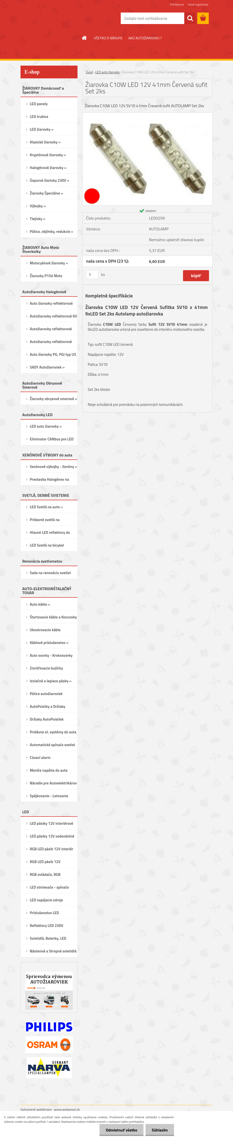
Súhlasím (160, 1130)
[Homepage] (84, 38)
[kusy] (92, 274)
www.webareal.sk (67, 1109)
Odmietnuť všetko (121, 1130)
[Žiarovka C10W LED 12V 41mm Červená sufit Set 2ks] (147, 115)
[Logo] (54, 18)
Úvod (89, 72)
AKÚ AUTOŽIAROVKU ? (145, 38)
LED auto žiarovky (107, 72)
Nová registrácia (198, 4)
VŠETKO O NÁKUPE (108, 38)
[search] (190, 18)
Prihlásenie (177, 4)
